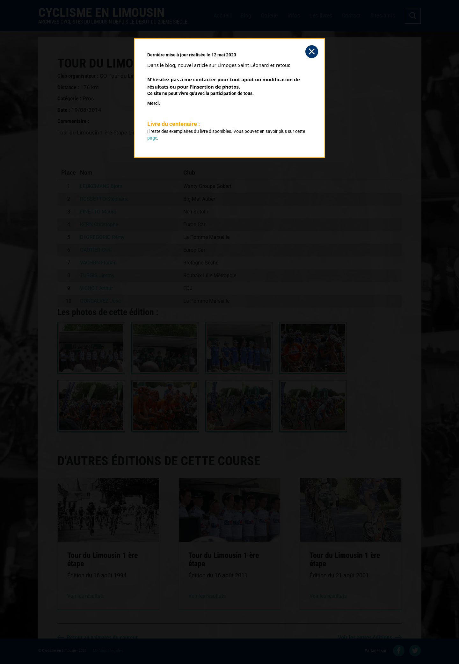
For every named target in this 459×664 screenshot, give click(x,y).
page (152, 138)
